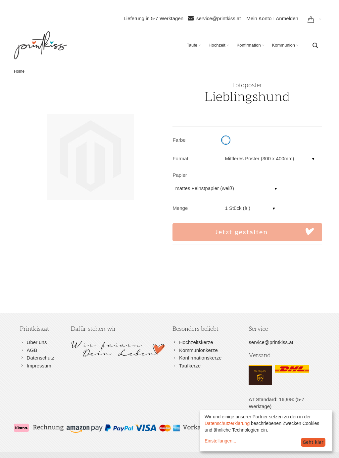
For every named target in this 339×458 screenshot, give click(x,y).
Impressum (39, 365)
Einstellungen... (220, 440)
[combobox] (315, 45)
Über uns (37, 342)
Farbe (178, 140)
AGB (32, 350)
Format (180, 158)
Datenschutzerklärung (227, 423)
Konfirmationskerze (200, 358)
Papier (179, 175)
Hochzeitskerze (196, 342)
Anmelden (287, 18)
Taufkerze (190, 365)
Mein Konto (258, 18)
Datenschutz (40, 358)
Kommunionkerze (198, 350)
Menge (180, 208)
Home (19, 71)
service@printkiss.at (218, 18)
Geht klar (313, 442)
